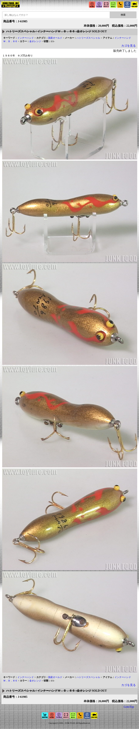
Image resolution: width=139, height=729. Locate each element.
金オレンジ (35, 41)
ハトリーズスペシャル (88, 37)
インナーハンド (25, 37)
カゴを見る (128, 45)
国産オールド (55, 37)
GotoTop (129, 706)
